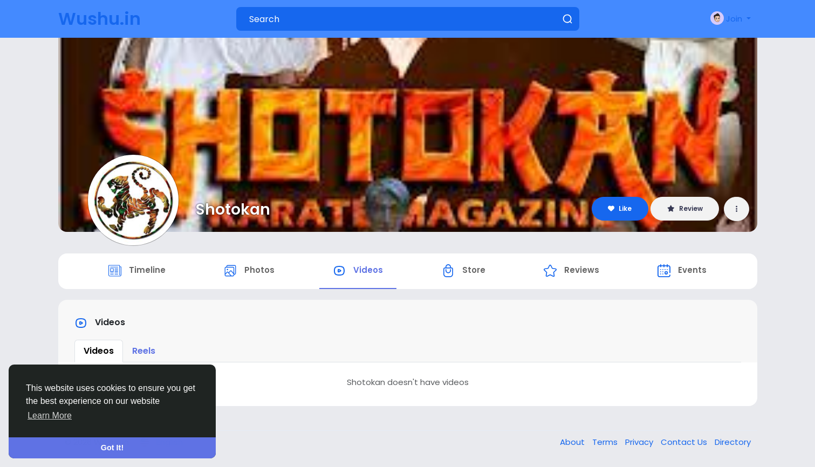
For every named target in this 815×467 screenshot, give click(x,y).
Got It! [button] (112, 447)
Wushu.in (99, 18)
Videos (99, 351)
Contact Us (685, 442)
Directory (733, 442)
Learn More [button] (50, 415)
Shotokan (233, 209)
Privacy (640, 442)
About (573, 442)
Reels (143, 351)
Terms (606, 442)
